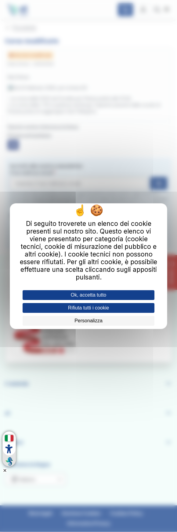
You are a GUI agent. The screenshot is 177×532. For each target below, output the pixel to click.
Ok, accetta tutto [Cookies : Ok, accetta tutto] (89, 295)
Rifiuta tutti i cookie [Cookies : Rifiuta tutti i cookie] (88, 307)
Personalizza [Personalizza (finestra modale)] (88, 320)
